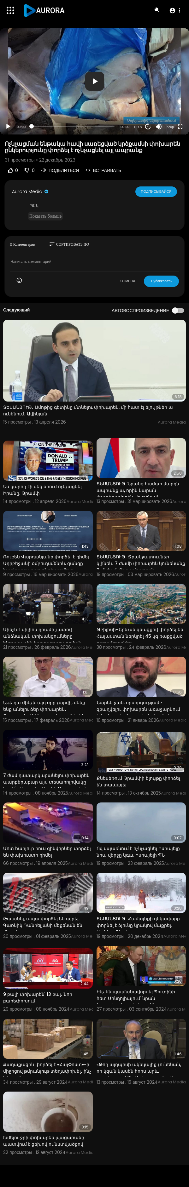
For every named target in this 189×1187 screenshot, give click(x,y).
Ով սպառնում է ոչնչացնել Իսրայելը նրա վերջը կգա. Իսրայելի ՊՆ (138, 851)
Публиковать (161, 280)
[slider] (73, 126)
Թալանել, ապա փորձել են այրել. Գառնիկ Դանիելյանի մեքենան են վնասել (42, 925)
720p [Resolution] (170, 127)
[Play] (8, 126)
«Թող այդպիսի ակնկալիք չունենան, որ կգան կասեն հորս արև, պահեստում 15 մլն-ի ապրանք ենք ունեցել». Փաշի (139, 1074)
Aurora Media (30, 191)
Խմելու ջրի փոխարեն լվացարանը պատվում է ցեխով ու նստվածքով (43, 1140)
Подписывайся (156, 191)
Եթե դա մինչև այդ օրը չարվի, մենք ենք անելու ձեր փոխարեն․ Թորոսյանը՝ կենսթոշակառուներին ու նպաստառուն (47, 712)
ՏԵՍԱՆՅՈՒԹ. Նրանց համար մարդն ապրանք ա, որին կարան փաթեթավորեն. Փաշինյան (138, 490)
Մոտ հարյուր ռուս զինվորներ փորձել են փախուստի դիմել (47, 851)
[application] (94, 81)
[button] (174, 10)
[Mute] (159, 126)
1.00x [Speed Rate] (138, 127)
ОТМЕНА (128, 280)
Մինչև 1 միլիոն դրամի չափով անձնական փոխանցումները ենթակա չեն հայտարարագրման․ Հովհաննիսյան (43, 639)
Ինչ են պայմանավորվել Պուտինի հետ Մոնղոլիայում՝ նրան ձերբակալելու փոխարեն (136, 998)
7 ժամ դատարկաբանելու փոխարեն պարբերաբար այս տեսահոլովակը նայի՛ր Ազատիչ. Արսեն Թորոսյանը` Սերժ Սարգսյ (46, 785)
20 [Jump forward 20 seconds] (148, 126)
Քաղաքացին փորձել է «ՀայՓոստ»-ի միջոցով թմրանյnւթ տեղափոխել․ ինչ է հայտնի (47, 1071)
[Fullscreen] (180, 126)
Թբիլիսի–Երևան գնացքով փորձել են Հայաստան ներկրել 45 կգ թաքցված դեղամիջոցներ (140, 636)
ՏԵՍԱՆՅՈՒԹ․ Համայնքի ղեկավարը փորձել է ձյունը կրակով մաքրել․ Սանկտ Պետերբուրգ (138, 925)
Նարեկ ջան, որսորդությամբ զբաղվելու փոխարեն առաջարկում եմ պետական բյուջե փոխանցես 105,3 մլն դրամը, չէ (138, 712)
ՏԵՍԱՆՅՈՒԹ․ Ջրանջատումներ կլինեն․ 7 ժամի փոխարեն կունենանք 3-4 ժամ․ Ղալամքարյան (141, 563)
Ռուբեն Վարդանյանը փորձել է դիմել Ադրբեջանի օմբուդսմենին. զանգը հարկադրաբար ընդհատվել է (46, 563)
